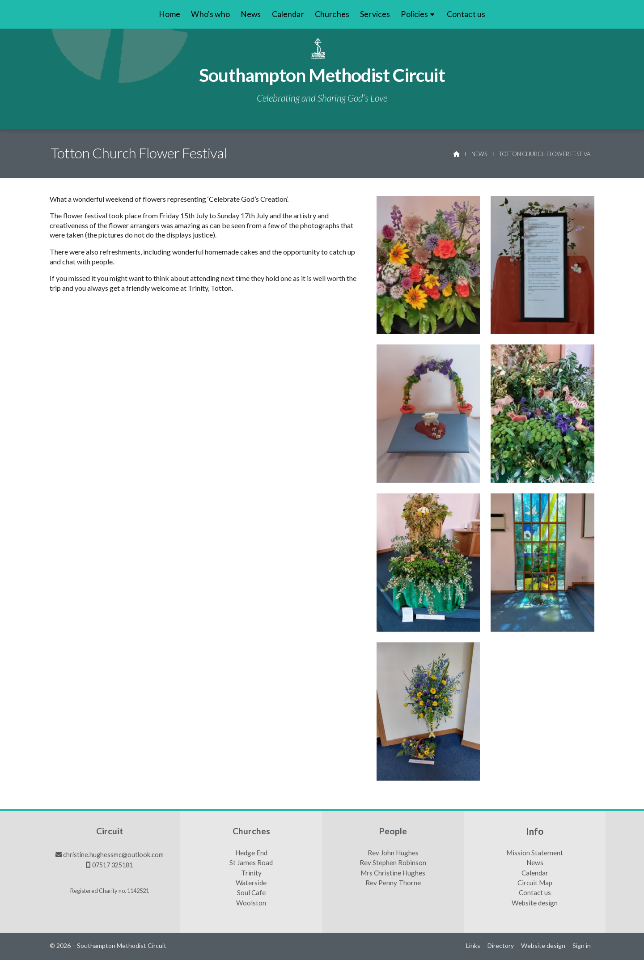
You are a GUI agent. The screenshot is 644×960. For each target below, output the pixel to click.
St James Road (251, 863)
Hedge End (251, 853)
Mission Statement (534, 853)
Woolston (251, 903)
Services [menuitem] (375, 14)
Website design (535, 903)
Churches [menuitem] (332, 14)
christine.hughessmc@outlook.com (113, 854)
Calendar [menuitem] (288, 14)
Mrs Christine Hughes (392, 873)
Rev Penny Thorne (393, 883)
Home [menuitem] (170, 14)
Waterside (251, 883)
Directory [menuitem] (500, 945)
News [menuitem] (251, 14)
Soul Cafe (251, 892)
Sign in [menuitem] (581, 945)
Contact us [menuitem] (466, 14)
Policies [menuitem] (414, 14)
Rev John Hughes (393, 853)
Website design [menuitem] (543, 945)
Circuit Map (534, 883)
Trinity (251, 873)
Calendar (534, 873)
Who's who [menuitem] (210, 14)
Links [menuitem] (473, 945)
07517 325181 (112, 865)
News (479, 153)
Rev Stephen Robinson (393, 863)
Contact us (535, 892)
